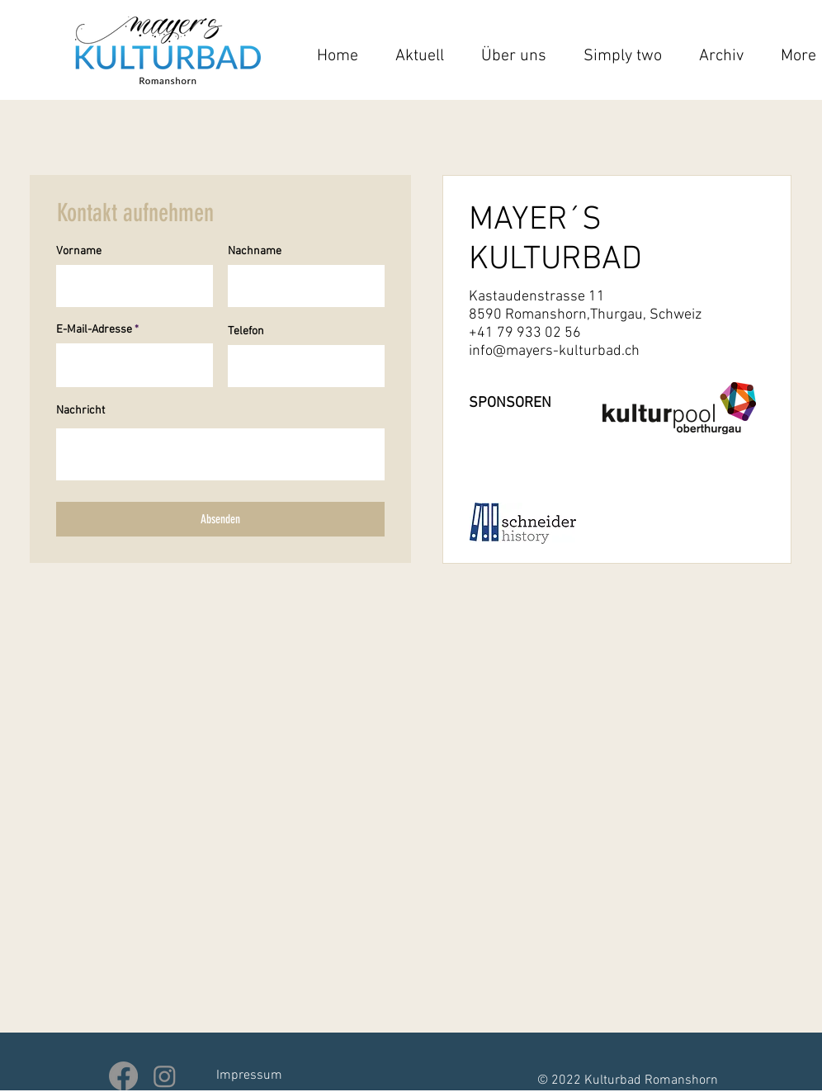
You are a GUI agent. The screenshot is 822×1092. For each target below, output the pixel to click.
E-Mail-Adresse (94, 330)
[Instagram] (164, 1075)
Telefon (246, 332)
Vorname (79, 252)
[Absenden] (220, 519)
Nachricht (80, 411)
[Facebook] (123, 1075)
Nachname (254, 252)
